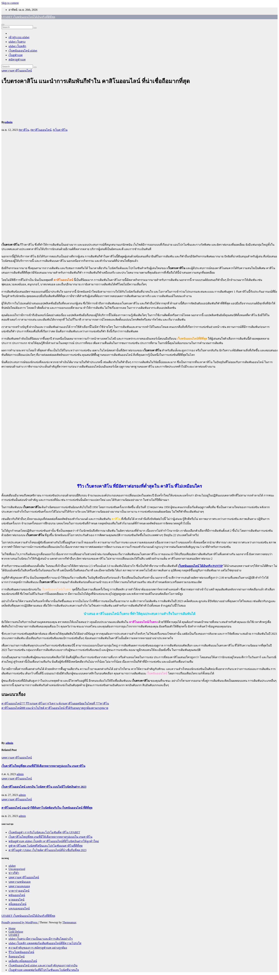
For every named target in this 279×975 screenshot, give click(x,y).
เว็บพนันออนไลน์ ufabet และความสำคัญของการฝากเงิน (43, 965)
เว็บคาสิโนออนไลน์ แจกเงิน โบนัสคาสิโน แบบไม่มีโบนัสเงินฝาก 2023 (43, 786)
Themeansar (69, 922)
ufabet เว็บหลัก (17, 46)
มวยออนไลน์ (16, 899)
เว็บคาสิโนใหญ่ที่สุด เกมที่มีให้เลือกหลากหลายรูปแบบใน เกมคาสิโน (43, 765)
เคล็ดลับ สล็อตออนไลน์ (23, 961)
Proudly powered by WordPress (19, 922)
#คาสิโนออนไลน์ (40, 129)
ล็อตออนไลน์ (17, 956)
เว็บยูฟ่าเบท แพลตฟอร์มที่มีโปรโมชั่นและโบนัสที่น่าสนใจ (44, 969)
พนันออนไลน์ (17, 895)
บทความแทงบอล (19, 886)
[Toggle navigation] (2, 24)
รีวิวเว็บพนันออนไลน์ (21, 952)
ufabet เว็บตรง (17, 41)
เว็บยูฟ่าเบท (16, 55)
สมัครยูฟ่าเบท (17, 59)
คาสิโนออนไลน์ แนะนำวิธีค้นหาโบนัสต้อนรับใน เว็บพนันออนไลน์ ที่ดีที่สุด (46, 807)
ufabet (12, 865)
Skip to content (10, 2)
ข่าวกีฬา (14, 872)
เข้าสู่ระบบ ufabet (19, 37)
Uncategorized (17, 869)
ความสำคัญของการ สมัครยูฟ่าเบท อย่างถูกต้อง (38, 947)
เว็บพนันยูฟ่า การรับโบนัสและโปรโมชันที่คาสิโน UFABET (44, 832)
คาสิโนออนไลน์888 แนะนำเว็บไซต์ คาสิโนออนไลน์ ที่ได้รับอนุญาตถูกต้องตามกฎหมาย (54, 707)
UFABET (14, 934)
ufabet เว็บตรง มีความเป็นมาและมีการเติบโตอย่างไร (41, 938)
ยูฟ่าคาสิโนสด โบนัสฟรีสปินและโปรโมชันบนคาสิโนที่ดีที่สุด (46, 845)
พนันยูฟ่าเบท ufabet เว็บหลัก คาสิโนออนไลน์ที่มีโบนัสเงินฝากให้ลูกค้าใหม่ (54, 841)
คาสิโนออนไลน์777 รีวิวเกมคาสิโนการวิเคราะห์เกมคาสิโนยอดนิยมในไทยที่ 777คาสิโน (55, 703)
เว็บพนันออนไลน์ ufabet (23, 50)
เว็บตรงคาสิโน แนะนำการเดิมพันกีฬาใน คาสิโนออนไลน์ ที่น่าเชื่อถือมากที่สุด (95, 81)
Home (12, 928)
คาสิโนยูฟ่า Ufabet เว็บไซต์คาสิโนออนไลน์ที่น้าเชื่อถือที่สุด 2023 (47, 850)
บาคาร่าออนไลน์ (19, 890)
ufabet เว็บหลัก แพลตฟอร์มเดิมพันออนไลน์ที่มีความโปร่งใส (45, 943)
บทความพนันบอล (20, 881)
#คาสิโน (24, 129)
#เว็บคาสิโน (60, 129)
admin (9, 122)
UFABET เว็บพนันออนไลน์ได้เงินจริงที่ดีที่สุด (28, 17)
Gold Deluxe (16, 931)
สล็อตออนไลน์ (17, 904)
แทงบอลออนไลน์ (19, 908)
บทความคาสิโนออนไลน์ (16, 70)
